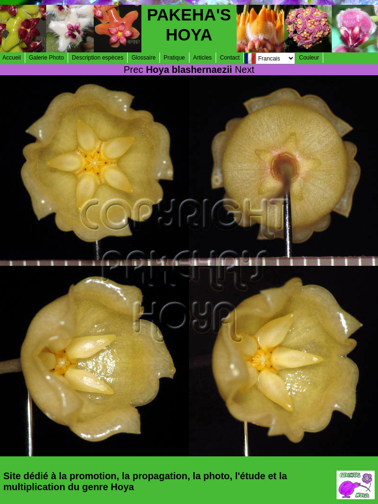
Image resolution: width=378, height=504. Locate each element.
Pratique (174, 57)
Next (244, 69)
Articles (202, 57)
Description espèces (97, 57)
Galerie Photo (46, 57)
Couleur (309, 57)
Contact (229, 57)
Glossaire (143, 57)
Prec (133, 69)
